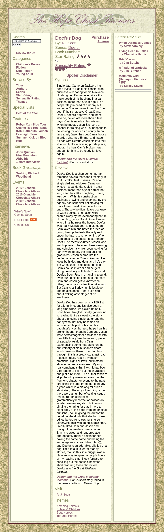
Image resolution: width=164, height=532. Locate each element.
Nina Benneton (26, 155)
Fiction (20, 67)
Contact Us (21, 224)
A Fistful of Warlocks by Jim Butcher (133, 69)
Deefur (74, 47)
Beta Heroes (65, 512)
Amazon (103, 41)
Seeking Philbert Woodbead (27, 175)
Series (20, 91)
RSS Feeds (21, 219)
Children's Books (28, 64)
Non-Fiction (24, 70)
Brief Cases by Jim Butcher (130, 61)
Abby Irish (23, 158)
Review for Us (25, 52)
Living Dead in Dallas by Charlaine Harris (133, 53)
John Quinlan (25, 152)
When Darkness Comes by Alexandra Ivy (135, 44)
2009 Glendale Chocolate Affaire (28, 202)
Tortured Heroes (67, 515)
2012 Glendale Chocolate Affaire (28, 189)
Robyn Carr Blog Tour (31, 124)
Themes (21, 101)
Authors (21, 88)
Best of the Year (27, 113)
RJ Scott (69, 43)
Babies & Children (68, 509)
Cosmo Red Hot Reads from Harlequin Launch (32, 129)
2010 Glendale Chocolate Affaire (28, 196)
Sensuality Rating (28, 98)
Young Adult (24, 74)
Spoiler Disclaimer (82, 75)
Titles (20, 85)
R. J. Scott (63, 494)
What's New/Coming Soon (23, 213)
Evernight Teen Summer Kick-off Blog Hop (31, 137)
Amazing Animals (68, 506)
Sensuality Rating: (70, 65)
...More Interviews (28, 161)
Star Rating (23, 95)
